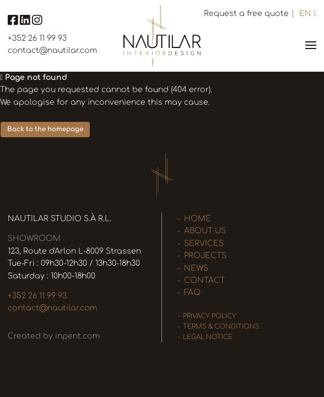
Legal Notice (208, 337)
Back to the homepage (45, 129)
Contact (204, 280)
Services (204, 243)
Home (197, 218)
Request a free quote (246, 13)
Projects (205, 255)
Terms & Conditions (221, 326)
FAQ (192, 292)
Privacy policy (209, 316)
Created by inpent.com (54, 336)
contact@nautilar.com (52, 50)
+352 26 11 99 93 (37, 38)
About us (205, 231)
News (196, 268)
